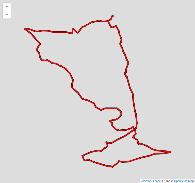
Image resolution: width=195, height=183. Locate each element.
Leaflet (157, 180)
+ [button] (7, 7)
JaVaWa (146, 180)
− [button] (7, 15)
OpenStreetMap (184, 180)
